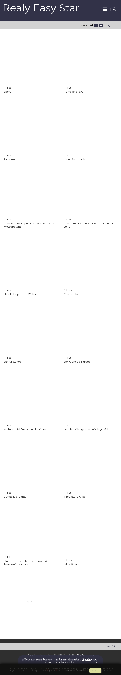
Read (58, 670)
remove (95, 670)
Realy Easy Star (41, 8)
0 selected (86, 25)
